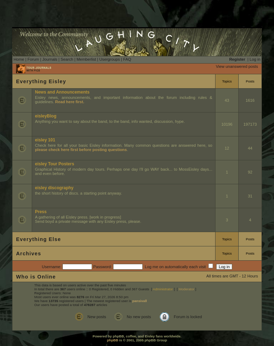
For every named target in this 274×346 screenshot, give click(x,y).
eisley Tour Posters (54, 163)
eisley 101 (45, 139)
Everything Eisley (41, 81)
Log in (255, 59)
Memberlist (86, 59)
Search (67, 59)
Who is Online (36, 277)
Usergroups (109, 59)
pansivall (139, 301)
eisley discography (54, 187)
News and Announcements (62, 92)
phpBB (112, 340)
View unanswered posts (237, 66)
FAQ (127, 59)
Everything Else (38, 239)
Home (19, 59)
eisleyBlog (45, 116)
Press (41, 211)
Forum (33, 59)
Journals (49, 59)
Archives (28, 253)
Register (237, 59)
